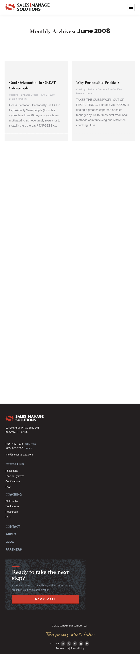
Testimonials (12, 506)
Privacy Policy (77, 648)
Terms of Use (62, 648)
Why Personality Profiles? (97, 83)
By (29, 95)
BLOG (9, 542)
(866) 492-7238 (14, 443)
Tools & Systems (14, 476)
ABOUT (10, 534)
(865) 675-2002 (14, 448)
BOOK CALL (46, 599)
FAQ (8, 486)
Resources (11, 511)
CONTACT (12, 527)
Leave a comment (17, 99)
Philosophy (11, 470)
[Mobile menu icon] (131, 7)
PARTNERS (13, 549)
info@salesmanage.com (19, 454)
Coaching (13, 95)
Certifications (12, 481)
